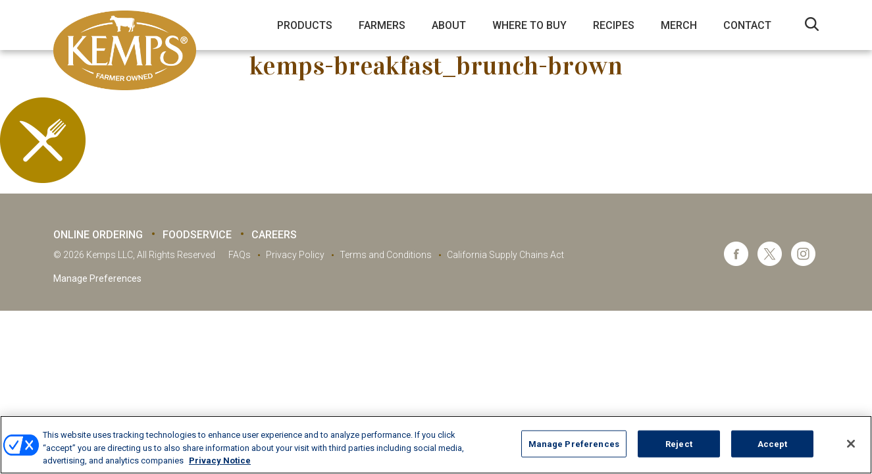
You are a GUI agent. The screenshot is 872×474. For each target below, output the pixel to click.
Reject (678, 443)
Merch (679, 25)
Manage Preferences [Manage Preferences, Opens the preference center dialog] (573, 443)
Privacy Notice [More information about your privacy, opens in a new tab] (220, 460)
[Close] (850, 443)
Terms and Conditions (386, 255)
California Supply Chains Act (505, 255)
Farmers (382, 25)
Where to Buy (529, 25)
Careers (274, 234)
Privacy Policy (295, 255)
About (449, 25)
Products (304, 25)
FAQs (239, 255)
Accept (772, 443)
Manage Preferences (97, 278)
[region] (436, 444)
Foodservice (197, 234)
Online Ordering (98, 234)
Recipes (613, 25)
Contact (747, 25)
